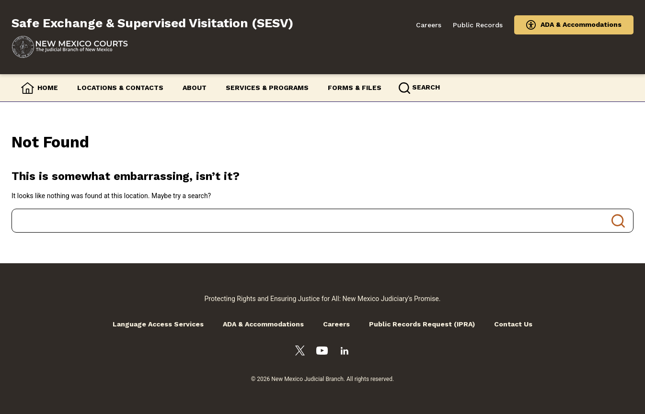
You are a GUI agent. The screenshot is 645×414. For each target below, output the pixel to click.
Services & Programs (267, 87)
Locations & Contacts (120, 87)
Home (47, 87)
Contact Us (513, 324)
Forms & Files (354, 87)
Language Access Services (158, 324)
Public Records (478, 25)
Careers (428, 25)
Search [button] (426, 87)
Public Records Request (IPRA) (422, 324)
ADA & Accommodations (581, 24)
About (195, 87)
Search (618, 220)
